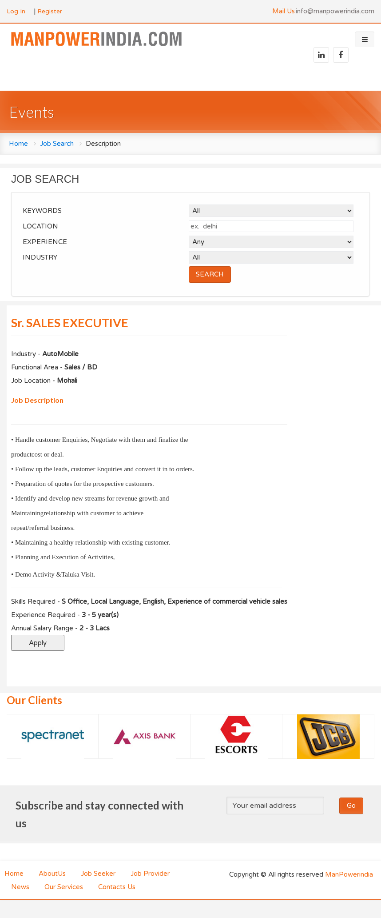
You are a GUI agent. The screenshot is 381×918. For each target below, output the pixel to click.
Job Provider (150, 874)
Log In (16, 11)
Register (49, 11)
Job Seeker (98, 874)
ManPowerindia (349, 874)
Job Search (57, 144)
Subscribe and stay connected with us (99, 814)
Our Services (63, 887)
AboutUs (52, 874)
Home (18, 144)
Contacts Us (116, 887)
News (20, 887)
